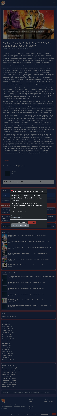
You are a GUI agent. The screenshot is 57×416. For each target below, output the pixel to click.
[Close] (45, 190)
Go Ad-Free (32, 222)
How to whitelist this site (19, 212)
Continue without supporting (20, 225)
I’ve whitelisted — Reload (19, 222)
